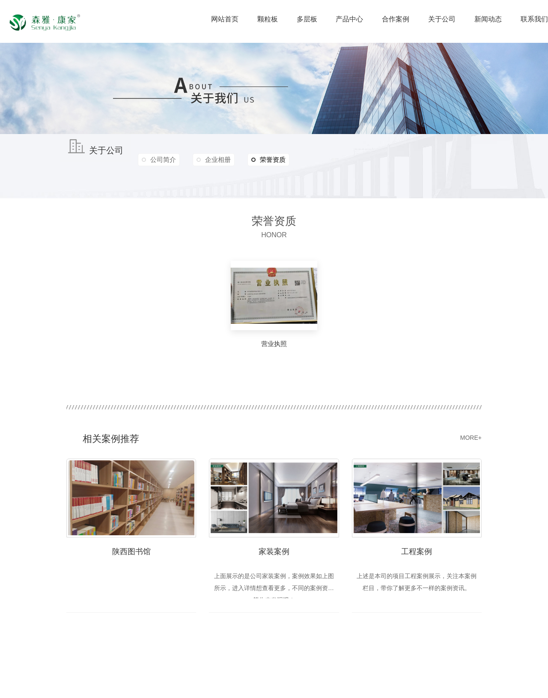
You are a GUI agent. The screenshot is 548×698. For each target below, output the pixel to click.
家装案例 (274, 551)
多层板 (307, 19)
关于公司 (442, 19)
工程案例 (416, 551)
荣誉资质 (270, 159)
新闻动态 (488, 19)
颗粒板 (267, 19)
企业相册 (219, 159)
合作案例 (395, 19)
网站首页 (224, 19)
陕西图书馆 (131, 551)
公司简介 (163, 159)
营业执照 (274, 343)
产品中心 (349, 19)
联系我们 (534, 19)
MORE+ (471, 437)
